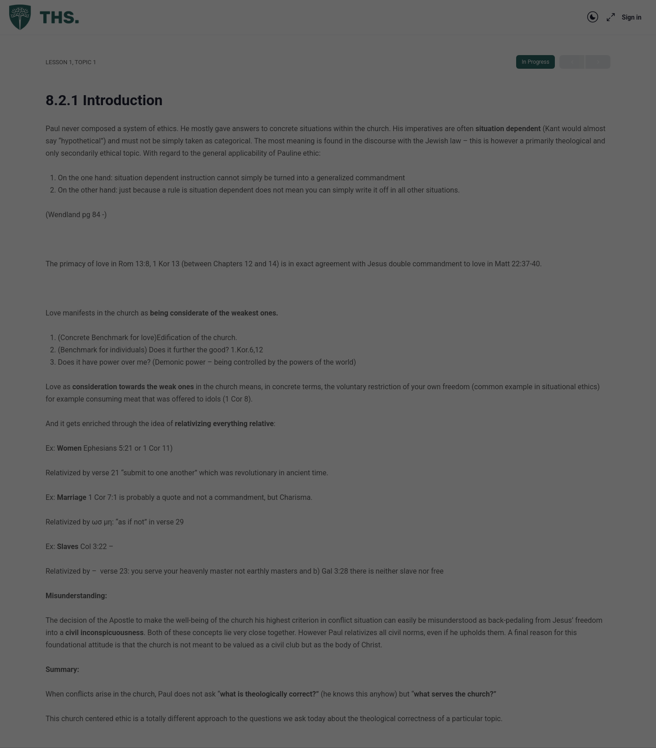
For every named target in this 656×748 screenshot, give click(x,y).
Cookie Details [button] (301, 243)
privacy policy (293, 108)
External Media (412, 137)
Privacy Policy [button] (336, 243)
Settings (253, 116)
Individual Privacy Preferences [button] (328, 223)
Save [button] (327, 196)
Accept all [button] (328, 169)
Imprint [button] (363, 243)
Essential (229, 137)
